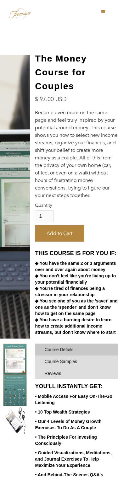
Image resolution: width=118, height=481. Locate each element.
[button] (103, 11)
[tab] (76, 349)
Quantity (43, 205)
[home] (24, 13)
